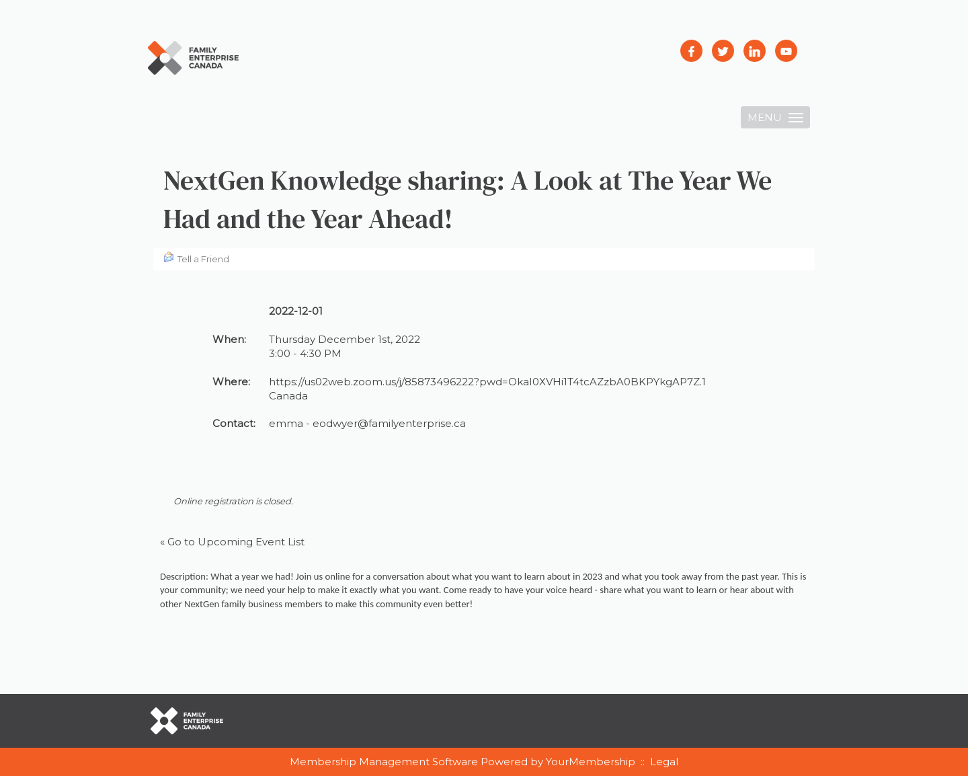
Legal (664, 761)
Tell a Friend (196, 257)
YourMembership (590, 761)
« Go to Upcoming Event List (232, 541)
